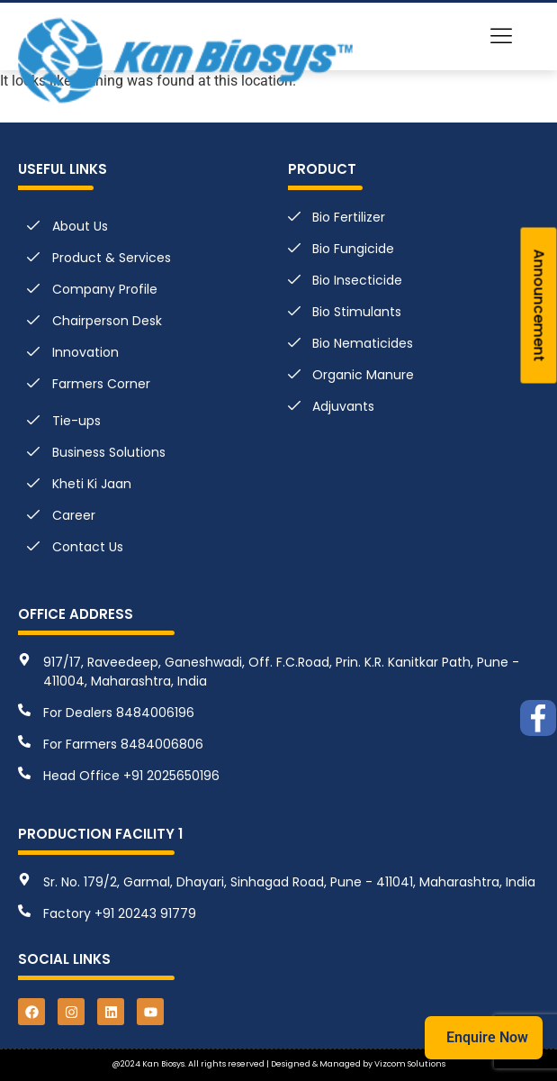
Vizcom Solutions (409, 1063)
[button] (502, 37)
